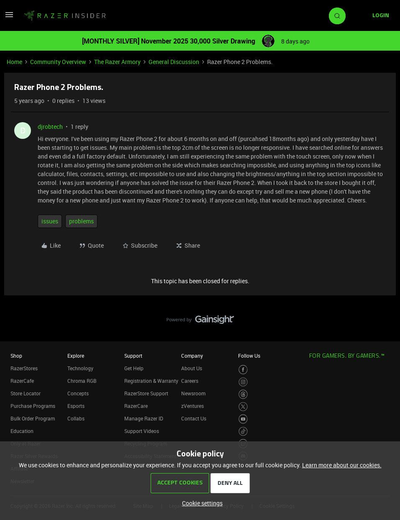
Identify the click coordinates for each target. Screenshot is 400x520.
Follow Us (249, 355)
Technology (80, 368)
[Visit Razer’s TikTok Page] (243, 431)
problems (81, 221)
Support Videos (141, 431)
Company (192, 355)
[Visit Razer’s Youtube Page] (243, 419)
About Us (191, 368)
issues (49, 221)
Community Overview (58, 62)
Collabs (76, 418)
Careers (189, 380)
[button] (9, 17)
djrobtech (50, 127)
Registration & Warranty (151, 380)
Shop (16, 355)
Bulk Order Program (32, 418)
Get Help (134, 368)
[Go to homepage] (65, 16)
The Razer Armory (117, 62)
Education (21, 431)
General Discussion (174, 62)
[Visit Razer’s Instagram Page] (243, 382)
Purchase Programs (32, 405)
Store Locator (25, 393)
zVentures (192, 405)
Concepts (78, 393)
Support (133, 355)
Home (14, 62)
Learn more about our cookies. (342, 465)
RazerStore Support (146, 393)
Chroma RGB (82, 380)
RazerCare (136, 405)
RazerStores (24, 368)
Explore (75, 355)
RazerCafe (22, 380)
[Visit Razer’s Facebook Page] (243, 369)
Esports (76, 405)
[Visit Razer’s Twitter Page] (243, 407)
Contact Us (193, 418)
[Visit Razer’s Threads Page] (243, 394)
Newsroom (193, 393)
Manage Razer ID (143, 418)
